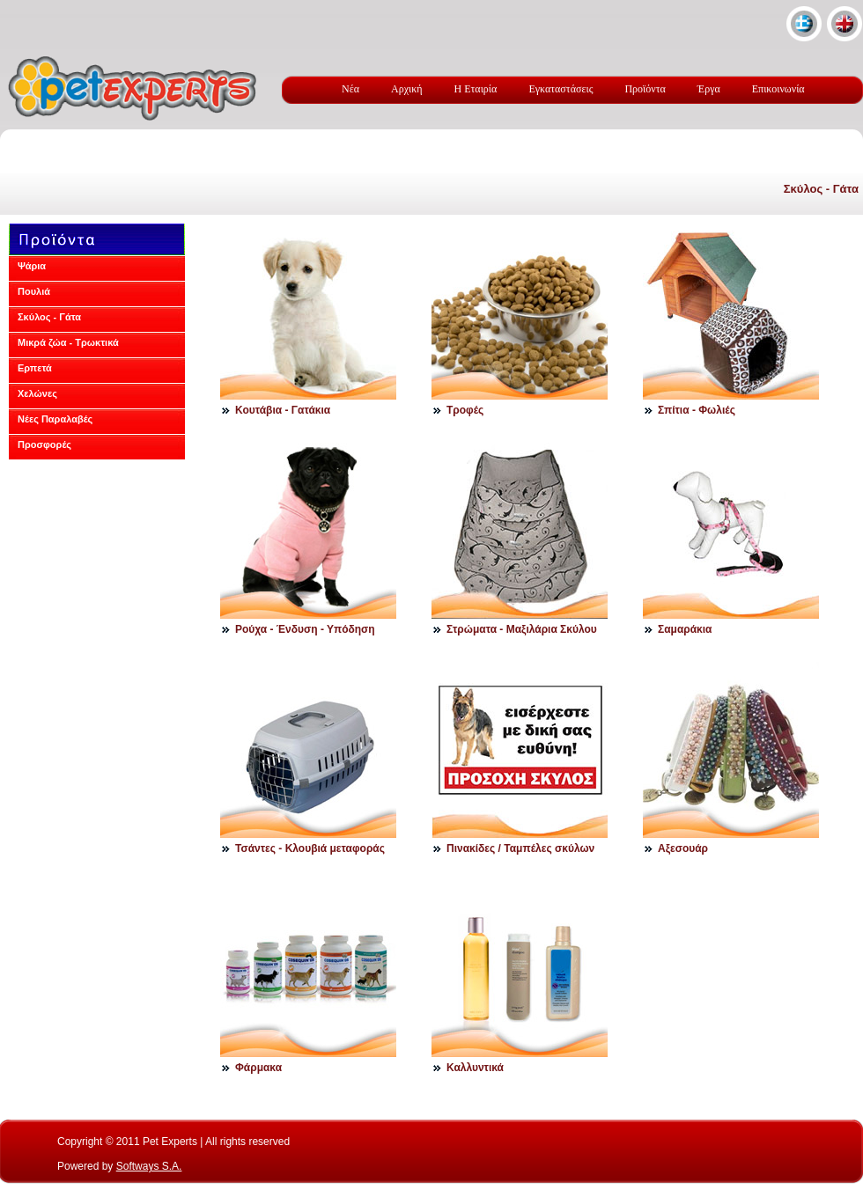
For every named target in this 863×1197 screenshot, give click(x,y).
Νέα (350, 89)
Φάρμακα (258, 1067)
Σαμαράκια (685, 629)
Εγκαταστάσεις (560, 89)
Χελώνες (37, 393)
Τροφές (464, 410)
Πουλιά (34, 291)
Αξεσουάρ (683, 848)
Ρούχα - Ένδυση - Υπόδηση (305, 629)
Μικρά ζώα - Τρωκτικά (68, 342)
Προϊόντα (644, 89)
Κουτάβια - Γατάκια (282, 410)
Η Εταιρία (476, 89)
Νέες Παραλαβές (55, 419)
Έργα (708, 89)
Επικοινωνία (778, 89)
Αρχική (407, 89)
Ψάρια (32, 266)
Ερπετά (35, 368)
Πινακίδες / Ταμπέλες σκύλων (520, 848)
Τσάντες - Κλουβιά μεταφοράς (310, 848)
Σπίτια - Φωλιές (696, 410)
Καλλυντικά (475, 1067)
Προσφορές (44, 444)
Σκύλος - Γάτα (821, 188)
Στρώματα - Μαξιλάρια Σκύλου (521, 629)
